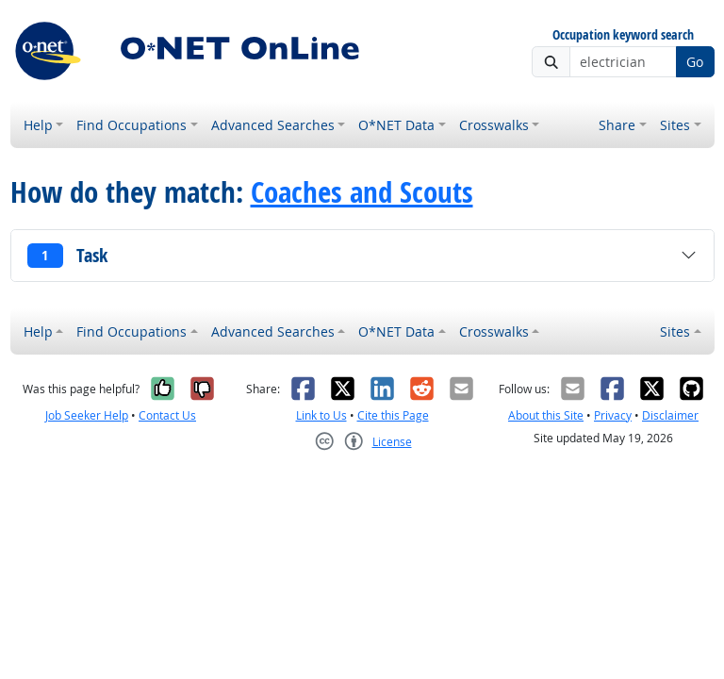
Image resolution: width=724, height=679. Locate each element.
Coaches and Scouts (362, 191)
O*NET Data (396, 125)
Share (617, 125)
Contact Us (167, 415)
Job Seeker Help (86, 415)
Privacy (613, 415)
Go (694, 62)
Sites (675, 125)
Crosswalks (494, 125)
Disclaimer (670, 415)
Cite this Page (393, 415)
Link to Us (321, 415)
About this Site (546, 415)
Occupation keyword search (623, 35)
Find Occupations (131, 125)
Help (38, 125)
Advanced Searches (273, 125)
